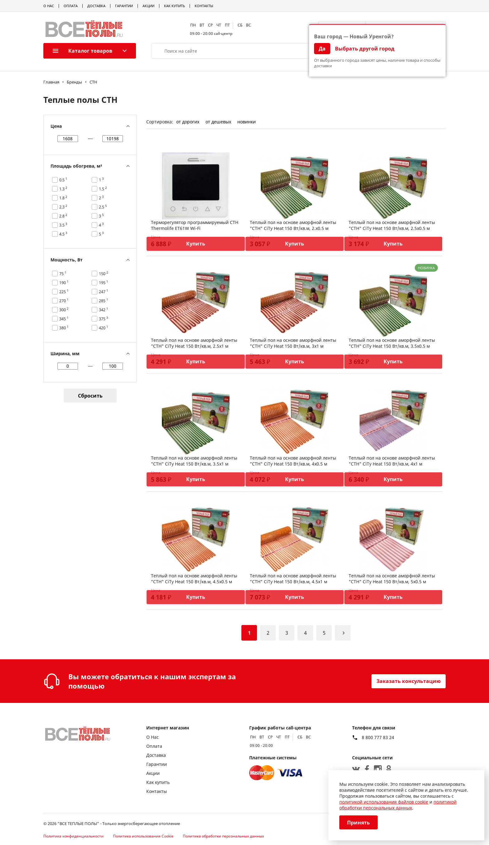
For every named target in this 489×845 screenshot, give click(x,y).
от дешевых (218, 122)
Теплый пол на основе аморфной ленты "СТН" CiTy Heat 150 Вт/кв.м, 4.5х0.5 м (194, 579)
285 (103, 300)
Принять (358, 822)
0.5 (63, 180)
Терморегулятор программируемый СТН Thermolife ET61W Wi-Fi (194, 225)
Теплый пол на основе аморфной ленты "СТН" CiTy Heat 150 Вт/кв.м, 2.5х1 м (194, 343)
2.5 (103, 207)
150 (103, 273)
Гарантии (124, 5)
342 (103, 310)
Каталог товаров (82, 50)
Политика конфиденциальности (73, 836)
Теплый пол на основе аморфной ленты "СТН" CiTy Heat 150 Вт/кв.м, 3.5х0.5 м (392, 343)
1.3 (63, 189)
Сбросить (90, 395)
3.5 (63, 225)
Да (322, 48)
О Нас (48, 5)
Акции (148, 5)
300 (64, 310)
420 (103, 328)
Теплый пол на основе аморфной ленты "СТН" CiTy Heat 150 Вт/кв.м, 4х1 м (392, 461)
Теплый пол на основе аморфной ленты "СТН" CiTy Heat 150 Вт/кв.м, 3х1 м (293, 343)
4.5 (63, 234)
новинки (246, 122)
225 (64, 291)
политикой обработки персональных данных (398, 805)
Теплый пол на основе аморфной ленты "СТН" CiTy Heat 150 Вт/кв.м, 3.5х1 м (194, 461)
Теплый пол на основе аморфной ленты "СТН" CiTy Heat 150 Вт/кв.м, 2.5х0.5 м (392, 225)
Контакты (204, 5)
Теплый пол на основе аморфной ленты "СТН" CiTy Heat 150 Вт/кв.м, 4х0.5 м (293, 461)
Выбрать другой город (365, 48)
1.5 (103, 189)
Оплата (71, 5)
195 (103, 282)
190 (64, 282)
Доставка (96, 5)
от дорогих (187, 122)
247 (103, 291)
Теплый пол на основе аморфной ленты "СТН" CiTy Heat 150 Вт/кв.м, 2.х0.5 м (293, 225)
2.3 (63, 207)
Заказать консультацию (408, 681)
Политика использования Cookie (143, 836)
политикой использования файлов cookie (383, 802)
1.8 (63, 198)
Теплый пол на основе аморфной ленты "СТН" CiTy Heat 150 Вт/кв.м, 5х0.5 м (392, 579)
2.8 (63, 216)
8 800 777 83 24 (378, 737)
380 (64, 328)
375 (103, 319)
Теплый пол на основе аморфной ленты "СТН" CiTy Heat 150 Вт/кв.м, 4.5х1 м (293, 579)
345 (64, 319)
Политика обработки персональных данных (223, 836)
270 (64, 300)
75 (62, 273)
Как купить (174, 5)
